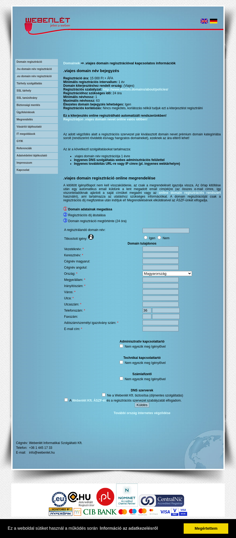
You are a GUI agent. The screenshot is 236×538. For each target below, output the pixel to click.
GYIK (20, 141)
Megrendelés (25, 119)
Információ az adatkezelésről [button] (129, 528)
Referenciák (24, 148)
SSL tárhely (24, 90)
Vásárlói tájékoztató (29, 126)
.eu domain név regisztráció (34, 76)
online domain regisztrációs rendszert (190, 193)
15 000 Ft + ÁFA (101, 78)
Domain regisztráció (29, 61)
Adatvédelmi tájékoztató (32, 155)
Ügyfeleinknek (26, 112)
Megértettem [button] (206, 528)
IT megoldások (26, 133)
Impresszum (24, 162)
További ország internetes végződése (142, 413)
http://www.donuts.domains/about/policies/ (135, 89)
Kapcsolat (23, 169)
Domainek (71, 63)
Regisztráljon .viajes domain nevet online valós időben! (105, 119)
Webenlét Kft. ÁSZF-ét (89, 400)
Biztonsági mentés (28, 105)
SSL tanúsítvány (27, 97)
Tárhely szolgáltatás (29, 83)
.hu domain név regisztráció (34, 69)
